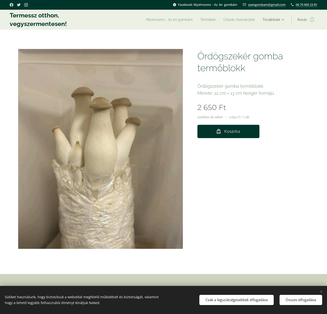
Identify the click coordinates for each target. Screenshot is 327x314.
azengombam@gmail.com (267, 4)
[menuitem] (164, 20)
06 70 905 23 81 (306, 4)
